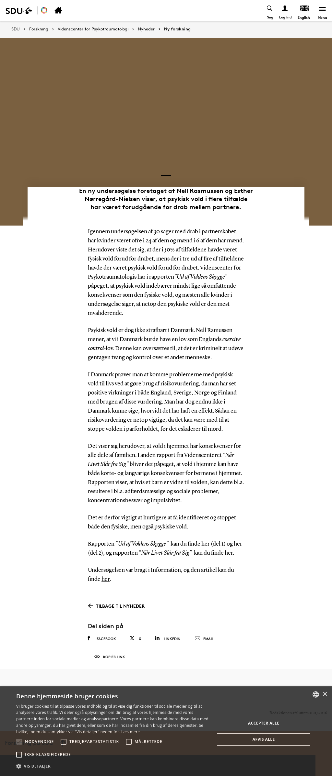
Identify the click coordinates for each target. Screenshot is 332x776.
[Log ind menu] (285, 10)
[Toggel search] (270, 10)
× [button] (324, 694)
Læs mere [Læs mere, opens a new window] (130, 732)
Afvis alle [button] (264, 739)
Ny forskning (177, 29)
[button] (19, 741)
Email (204, 638)
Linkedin (168, 638)
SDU (15, 29)
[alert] (166, 731)
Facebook (102, 638)
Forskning (38, 29)
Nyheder (146, 29)
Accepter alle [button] (263, 723)
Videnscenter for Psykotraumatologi (93, 29)
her (205, 544)
